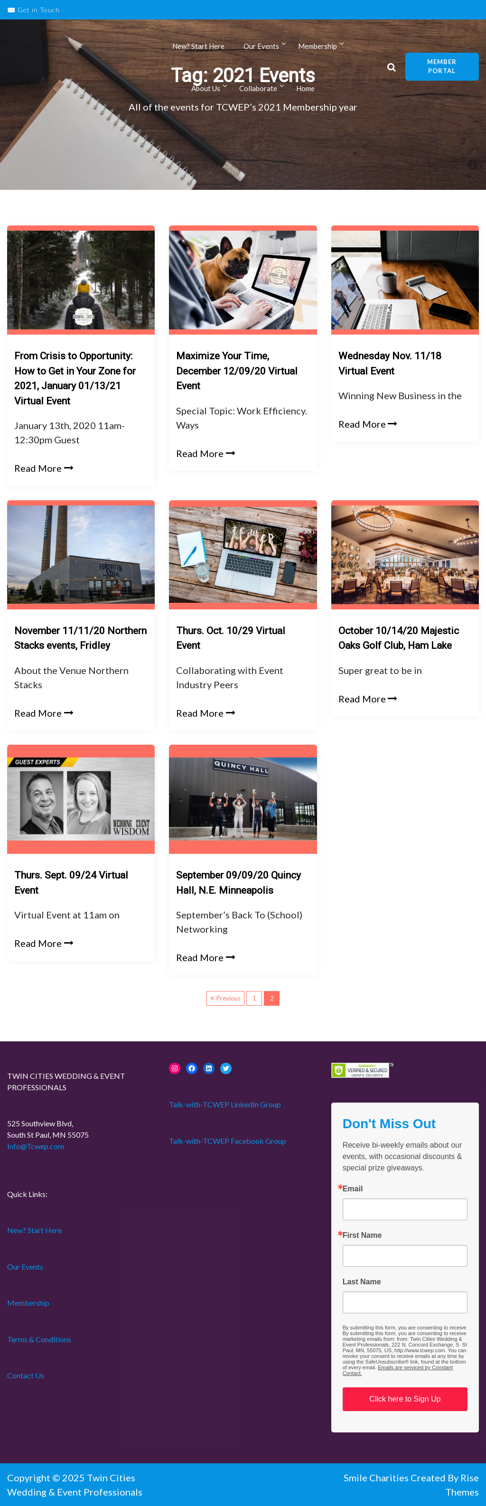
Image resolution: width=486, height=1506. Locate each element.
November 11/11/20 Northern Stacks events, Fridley (80, 638)
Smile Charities (377, 1477)
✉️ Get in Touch (33, 10)
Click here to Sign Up (404, 1399)
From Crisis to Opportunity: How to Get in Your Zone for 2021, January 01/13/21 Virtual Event (75, 378)
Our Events (261, 46)
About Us (205, 89)
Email (353, 1189)
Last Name (362, 1282)
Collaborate (258, 89)
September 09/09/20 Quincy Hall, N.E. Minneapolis (238, 883)
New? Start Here (198, 46)
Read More (44, 468)
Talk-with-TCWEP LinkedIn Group (225, 1104)
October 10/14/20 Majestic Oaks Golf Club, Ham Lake (398, 638)
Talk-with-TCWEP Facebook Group (227, 1140)
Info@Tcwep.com (35, 1146)
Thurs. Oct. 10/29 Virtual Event (230, 638)
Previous (228, 998)
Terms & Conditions (39, 1339)
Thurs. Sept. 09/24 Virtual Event (71, 883)
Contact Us (25, 1375)
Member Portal (442, 66)
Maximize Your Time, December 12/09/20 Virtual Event (237, 371)
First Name (362, 1235)
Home (305, 89)
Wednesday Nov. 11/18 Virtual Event (389, 363)
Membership (317, 46)
